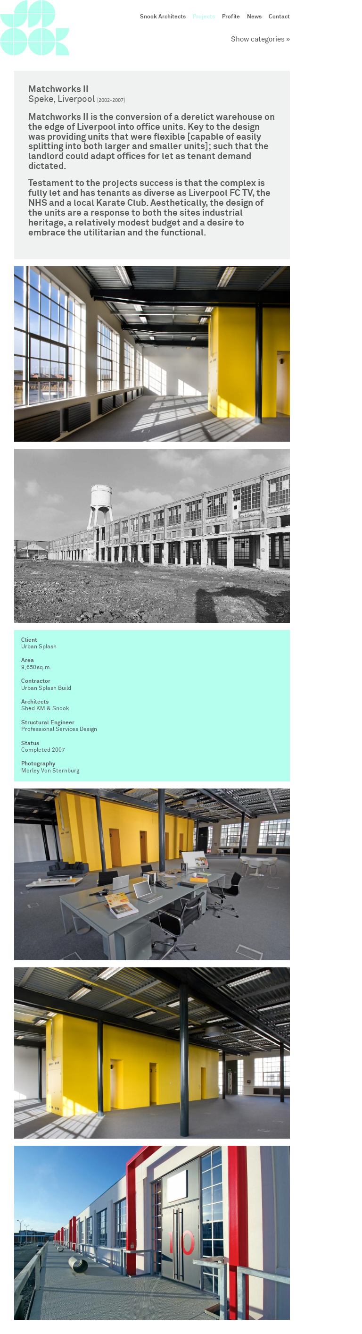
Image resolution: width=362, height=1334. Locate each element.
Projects (204, 17)
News (254, 17)
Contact (279, 17)
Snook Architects (163, 17)
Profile (231, 17)
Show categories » (260, 39)
